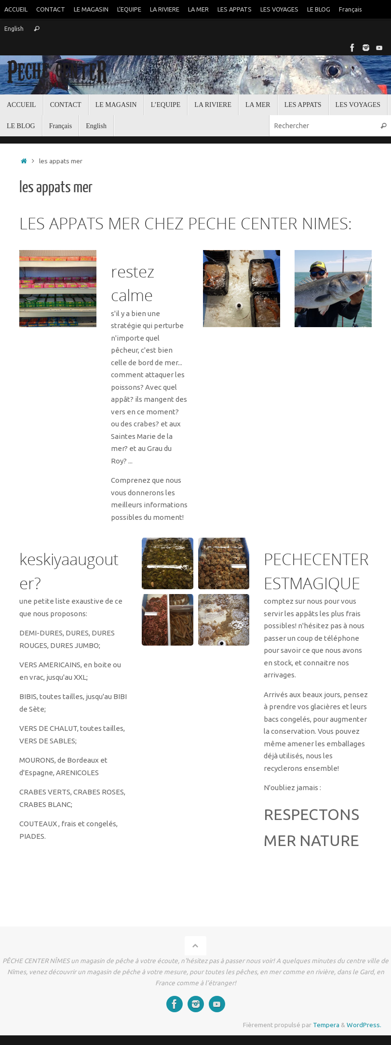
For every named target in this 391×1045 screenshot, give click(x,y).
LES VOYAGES (279, 9)
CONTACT (50, 9)
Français (350, 9)
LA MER (198, 9)
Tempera (326, 1025)
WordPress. (364, 1025)
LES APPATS (234, 9)
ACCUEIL (15, 9)
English (14, 28)
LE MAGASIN (91, 9)
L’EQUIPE (129, 9)
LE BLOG (318, 9)
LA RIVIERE (164, 9)
